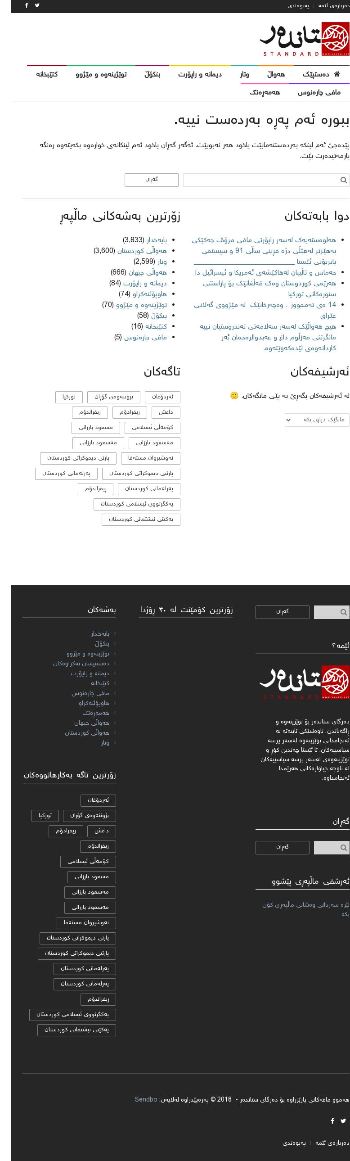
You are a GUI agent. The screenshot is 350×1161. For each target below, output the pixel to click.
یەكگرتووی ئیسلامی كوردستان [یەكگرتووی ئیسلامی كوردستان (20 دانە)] (126, 504)
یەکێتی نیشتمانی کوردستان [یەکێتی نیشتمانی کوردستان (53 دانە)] (130, 519)
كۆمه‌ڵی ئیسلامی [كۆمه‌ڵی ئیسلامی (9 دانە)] (141, 428)
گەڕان (141, 180)
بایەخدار (146, 240)
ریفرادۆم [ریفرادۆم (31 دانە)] (119, 412)
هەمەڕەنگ (85, 713)
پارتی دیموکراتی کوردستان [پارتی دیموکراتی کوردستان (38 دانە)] (67, 458)
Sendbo (135, 1100)
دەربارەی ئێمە (323, 6)
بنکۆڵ (148, 316)
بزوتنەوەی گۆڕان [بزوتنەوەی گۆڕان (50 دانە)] (103, 397)
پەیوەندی (287, 6)
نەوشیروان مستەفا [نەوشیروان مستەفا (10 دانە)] (139, 458)
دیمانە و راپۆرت (134, 284)
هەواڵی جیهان (137, 273)
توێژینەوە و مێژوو (130, 305)
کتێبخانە (145, 327)
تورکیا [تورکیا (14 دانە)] (58, 397)
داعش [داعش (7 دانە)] (155, 412)
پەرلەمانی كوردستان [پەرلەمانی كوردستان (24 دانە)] (55, 474)
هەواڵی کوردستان (131, 251)
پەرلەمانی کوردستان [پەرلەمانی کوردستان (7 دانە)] (138, 489)
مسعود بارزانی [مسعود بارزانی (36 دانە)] (85, 428)
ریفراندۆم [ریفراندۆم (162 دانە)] (79, 412)
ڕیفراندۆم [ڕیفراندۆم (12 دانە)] (84, 489)
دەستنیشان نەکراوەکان (70, 664)
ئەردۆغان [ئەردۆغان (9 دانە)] (151, 397)
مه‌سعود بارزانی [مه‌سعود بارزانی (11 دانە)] (143, 443)
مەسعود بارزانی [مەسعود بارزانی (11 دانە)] (87, 443)
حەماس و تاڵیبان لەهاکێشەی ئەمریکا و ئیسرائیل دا (254, 273)
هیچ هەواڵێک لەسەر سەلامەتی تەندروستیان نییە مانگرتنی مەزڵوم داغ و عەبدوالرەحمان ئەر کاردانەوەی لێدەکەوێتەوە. (257, 338)
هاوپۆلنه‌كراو (139, 294)
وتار (151, 262)
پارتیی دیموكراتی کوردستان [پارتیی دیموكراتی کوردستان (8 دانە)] (130, 474)
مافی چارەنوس (134, 338)
